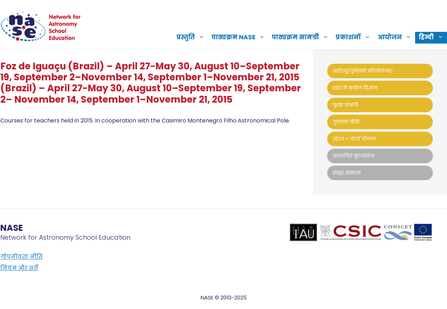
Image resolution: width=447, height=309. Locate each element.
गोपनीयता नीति (21, 257)
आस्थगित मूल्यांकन (353, 155)
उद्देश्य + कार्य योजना (354, 138)
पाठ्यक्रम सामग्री (302, 37)
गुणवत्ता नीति (346, 121)
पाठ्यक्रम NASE (240, 37)
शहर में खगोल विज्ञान (355, 87)
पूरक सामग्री (345, 104)
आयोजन (396, 37)
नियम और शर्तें (19, 268)
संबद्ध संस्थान (347, 172)
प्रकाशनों (355, 37)
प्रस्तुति (192, 37)
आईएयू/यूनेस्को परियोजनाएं (362, 70)
